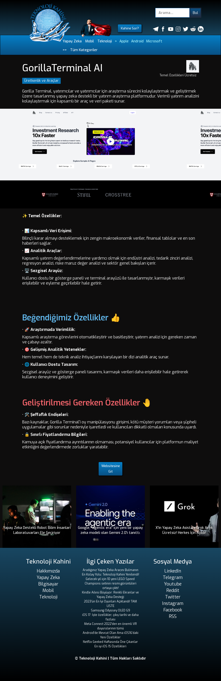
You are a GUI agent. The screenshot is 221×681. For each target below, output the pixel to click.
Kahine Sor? (130, 28)
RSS (173, 616)
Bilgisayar (48, 584)
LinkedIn (172, 571)
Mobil (89, 41)
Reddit (172, 590)
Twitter (173, 597)
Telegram (173, 578)
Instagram (172, 603)
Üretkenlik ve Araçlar (41, 80)
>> (65, 50)
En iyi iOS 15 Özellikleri (110, 646)
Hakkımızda (48, 571)
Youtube (173, 584)
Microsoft (154, 41)
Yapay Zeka (72, 41)
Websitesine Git (110, 469)
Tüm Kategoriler (84, 50)
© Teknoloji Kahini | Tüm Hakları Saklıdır (110, 658)
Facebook (172, 610)
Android (137, 41)
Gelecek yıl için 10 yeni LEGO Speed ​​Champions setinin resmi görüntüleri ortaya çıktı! (110, 583)
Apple (124, 41)
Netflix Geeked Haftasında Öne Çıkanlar (110, 642)
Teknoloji (104, 41)
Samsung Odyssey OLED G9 (110, 610)
